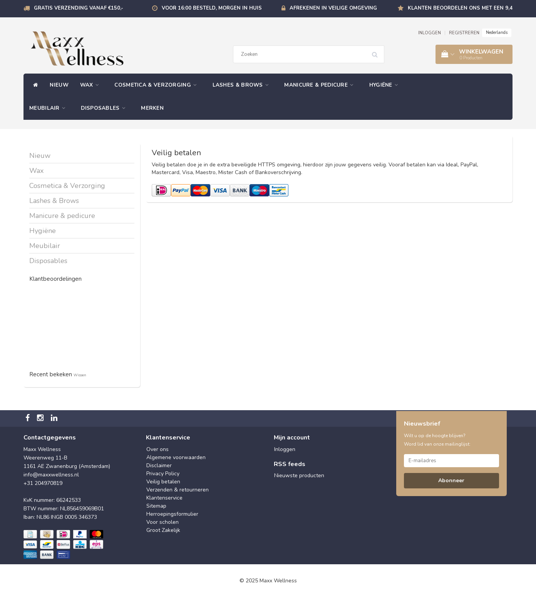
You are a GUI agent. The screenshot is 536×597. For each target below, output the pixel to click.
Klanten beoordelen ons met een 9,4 (460, 8)
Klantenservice (164, 497)
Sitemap (156, 506)
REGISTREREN (464, 33)
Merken (152, 108)
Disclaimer (159, 465)
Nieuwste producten (299, 475)
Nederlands (497, 32)
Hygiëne (385, 85)
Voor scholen (162, 522)
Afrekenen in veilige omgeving (333, 8)
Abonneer (451, 480)
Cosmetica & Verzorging (157, 85)
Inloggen (284, 449)
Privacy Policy (162, 473)
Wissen (80, 374)
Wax (91, 85)
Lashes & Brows (243, 85)
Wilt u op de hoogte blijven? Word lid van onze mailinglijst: (437, 440)
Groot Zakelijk (163, 530)
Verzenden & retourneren (177, 489)
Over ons (157, 449)
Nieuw (59, 85)
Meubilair (49, 108)
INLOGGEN (429, 33)
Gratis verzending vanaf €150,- (78, 8)
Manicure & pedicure (320, 85)
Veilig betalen (163, 481)
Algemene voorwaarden (176, 457)
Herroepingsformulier (172, 514)
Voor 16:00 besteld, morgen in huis (212, 8)
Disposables (105, 108)
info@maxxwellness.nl (51, 474)
